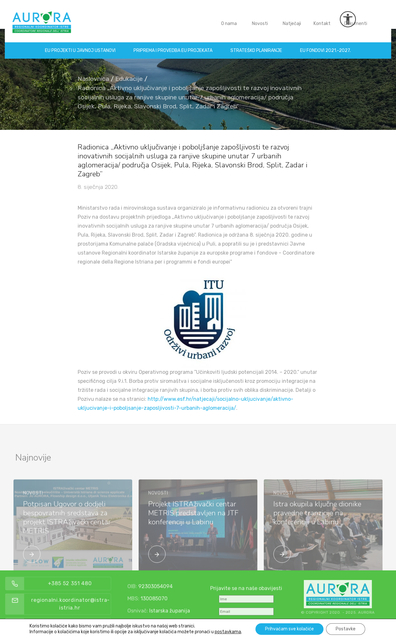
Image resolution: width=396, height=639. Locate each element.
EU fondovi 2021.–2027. (325, 45)
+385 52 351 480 (83, 583)
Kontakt (322, 18)
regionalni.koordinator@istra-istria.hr (83, 604)
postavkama (228, 632)
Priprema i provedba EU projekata (173, 45)
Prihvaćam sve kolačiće (289, 629)
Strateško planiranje (256, 45)
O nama (229, 18)
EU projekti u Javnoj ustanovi (80, 45)
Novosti (260, 18)
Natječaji (292, 18)
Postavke (346, 629)
